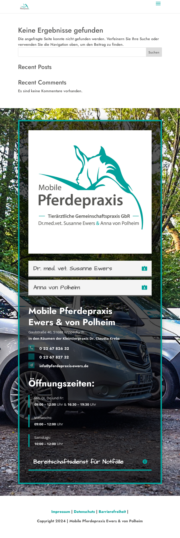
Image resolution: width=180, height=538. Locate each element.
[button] (158, 6)
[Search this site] (90, 52)
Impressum (61, 511)
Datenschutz (84, 511)
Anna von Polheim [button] (56, 287)
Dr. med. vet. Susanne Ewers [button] (72, 268)
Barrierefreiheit (112, 511)
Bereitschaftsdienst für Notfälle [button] (78, 462)
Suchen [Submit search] (153, 52)
